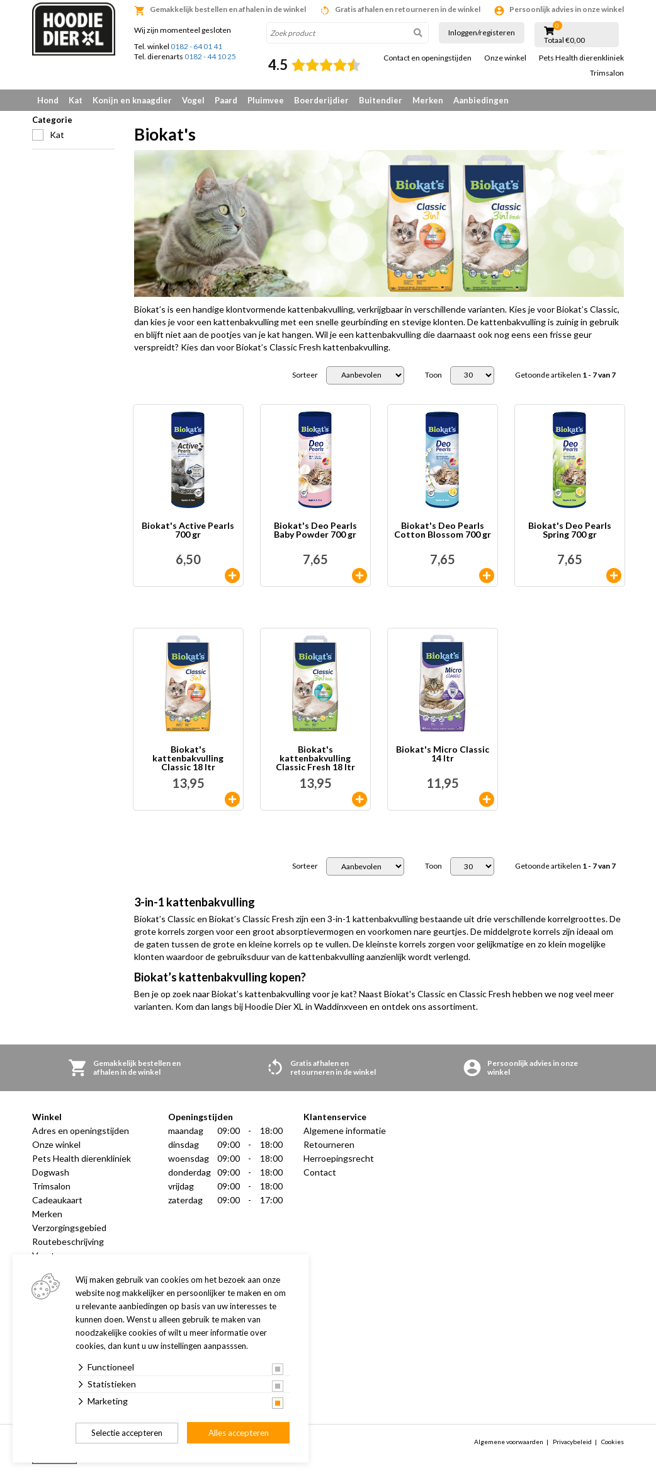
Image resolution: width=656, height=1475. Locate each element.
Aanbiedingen (481, 100)
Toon (433, 375)
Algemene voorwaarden (508, 1441)
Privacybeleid (572, 1441)
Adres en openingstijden (80, 1130)
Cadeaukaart (57, 1199)
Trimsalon (607, 73)
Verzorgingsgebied (69, 1227)
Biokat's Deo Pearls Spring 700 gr (569, 530)
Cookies (612, 1441)
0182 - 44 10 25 (210, 56)
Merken (427, 100)
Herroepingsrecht (338, 1158)
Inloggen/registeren (481, 32)
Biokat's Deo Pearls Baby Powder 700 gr (315, 530)
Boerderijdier (321, 100)
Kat (75, 100)
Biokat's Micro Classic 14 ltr (442, 754)
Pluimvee (265, 100)
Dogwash (50, 1172)
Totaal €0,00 (564, 40)
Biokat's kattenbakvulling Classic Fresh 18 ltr (315, 758)
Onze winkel (505, 58)
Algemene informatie (344, 1130)
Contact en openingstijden (427, 58)
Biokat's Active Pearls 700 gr (188, 530)
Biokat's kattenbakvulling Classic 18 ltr (187, 758)
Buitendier (380, 100)
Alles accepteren (238, 1433)
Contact (319, 1172)
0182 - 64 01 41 (196, 46)
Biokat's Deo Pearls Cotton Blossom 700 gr (442, 530)
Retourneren (328, 1144)
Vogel (193, 100)
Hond (48, 100)
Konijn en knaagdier (132, 100)
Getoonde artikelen (565, 375)
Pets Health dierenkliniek (581, 58)
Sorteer (305, 375)
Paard (226, 100)
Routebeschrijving (68, 1241)
